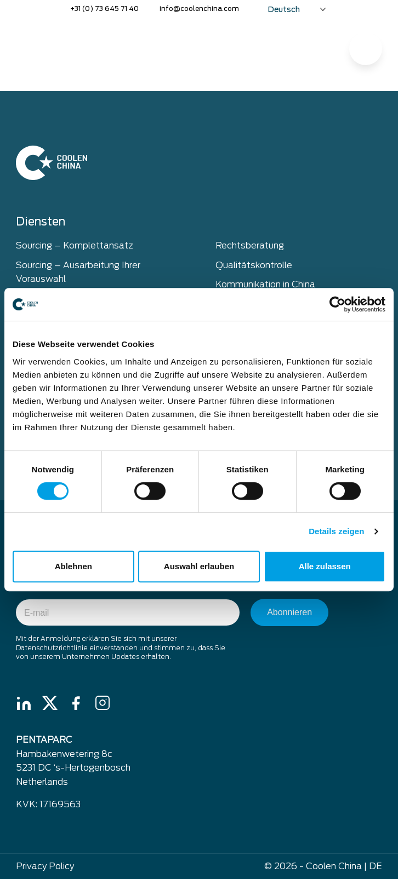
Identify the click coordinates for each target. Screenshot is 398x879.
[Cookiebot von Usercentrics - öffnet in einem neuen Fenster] (337, 304)
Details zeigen (336, 531)
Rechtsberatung (249, 245)
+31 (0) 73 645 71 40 (104, 8)
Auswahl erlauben (199, 566)
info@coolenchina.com (199, 8)
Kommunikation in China (265, 284)
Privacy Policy (45, 866)
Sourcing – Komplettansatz (74, 245)
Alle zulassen (325, 566)
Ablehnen (73, 566)
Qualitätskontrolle (253, 265)
